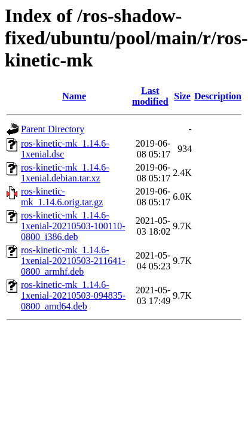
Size (182, 96)
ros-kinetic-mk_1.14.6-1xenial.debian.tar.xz (65, 172)
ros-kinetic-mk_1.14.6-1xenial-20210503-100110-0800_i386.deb (73, 226)
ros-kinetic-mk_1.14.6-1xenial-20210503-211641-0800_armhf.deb (73, 261)
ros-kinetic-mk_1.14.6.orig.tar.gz (62, 196)
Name (74, 96)
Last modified (150, 96)
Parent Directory (52, 129)
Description (217, 96)
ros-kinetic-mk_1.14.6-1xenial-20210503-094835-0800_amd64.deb (73, 295)
